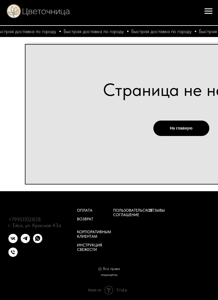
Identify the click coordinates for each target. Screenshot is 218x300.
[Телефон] (13, 255)
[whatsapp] (37, 241)
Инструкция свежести (89, 247)
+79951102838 (24, 219)
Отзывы (157, 210)
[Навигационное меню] (208, 11)
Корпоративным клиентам (94, 234)
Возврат (85, 219)
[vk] (13, 241)
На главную (181, 128)
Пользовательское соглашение (133, 212)
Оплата (84, 210)
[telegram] (25, 241)
